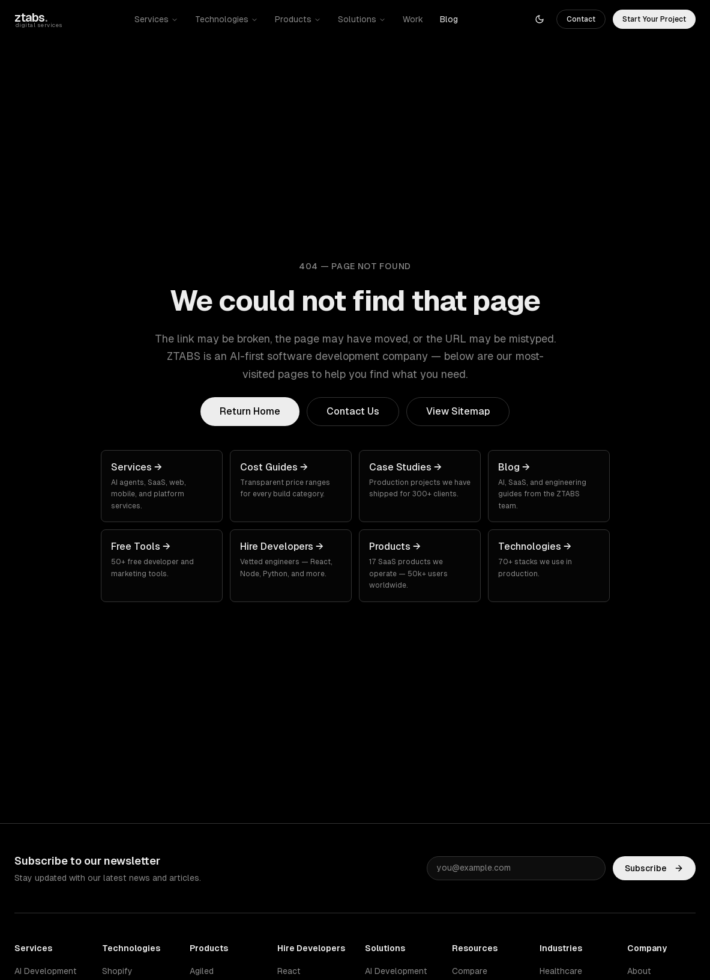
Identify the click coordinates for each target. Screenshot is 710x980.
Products (298, 19)
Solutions (362, 19)
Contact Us (352, 411)
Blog (449, 19)
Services (156, 19)
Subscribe (654, 868)
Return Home (250, 411)
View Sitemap (458, 411)
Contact (581, 19)
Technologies (226, 19)
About (639, 971)
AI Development (45, 971)
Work (413, 19)
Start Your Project (654, 19)
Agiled (202, 971)
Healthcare (561, 971)
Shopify (117, 971)
